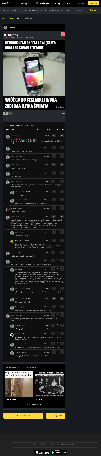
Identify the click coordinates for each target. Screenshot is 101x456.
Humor (14, 10)
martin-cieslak (20, 334)
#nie (18, 37)
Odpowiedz (46, 135)
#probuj (31, 37)
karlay (13, 252)
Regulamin (54, 445)
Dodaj (24, 3)
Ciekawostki (33, 10)
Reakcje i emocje (56, 10)
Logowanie (81, 3)
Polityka (44, 10)
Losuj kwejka (55, 416)
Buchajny (18, 269)
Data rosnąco (39, 129)
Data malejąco (49, 129)
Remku (13, 208)
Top (68, 3)
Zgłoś (62, 117)
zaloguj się (24, 125)
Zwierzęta (5, 10)
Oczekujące (44, 3)
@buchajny (19, 292)
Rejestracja (93, 3)
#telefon (13, 37)
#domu (22, 37)
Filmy (57, 3)
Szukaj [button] (95, 10)
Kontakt (33, 445)
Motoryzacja (78, 10)
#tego (26, 37)
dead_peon (19, 240)
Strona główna (7, 18)
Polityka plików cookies (70, 445)
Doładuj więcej (34, 404)
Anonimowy (15, 136)
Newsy (68, 10)
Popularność (60, 129)
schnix (17, 325)
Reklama (43, 445)
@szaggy (18, 329)
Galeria (23, 10)
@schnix (18, 347)
